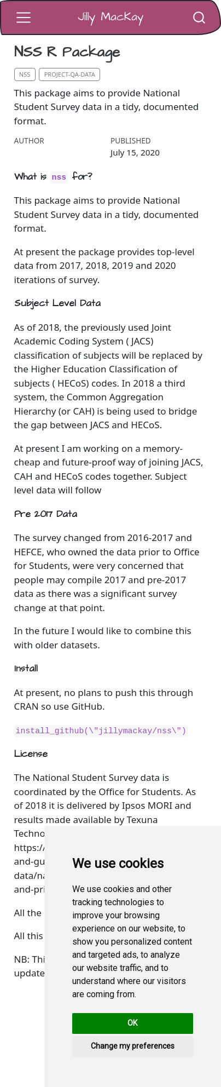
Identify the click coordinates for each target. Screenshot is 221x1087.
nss (25, 74)
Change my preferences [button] (133, 1046)
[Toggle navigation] (23, 17)
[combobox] (200, 17)
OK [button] (132, 1023)
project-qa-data (69, 74)
